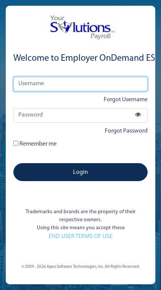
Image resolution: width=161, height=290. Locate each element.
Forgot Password (126, 131)
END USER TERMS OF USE (80, 236)
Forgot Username (126, 100)
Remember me (35, 144)
